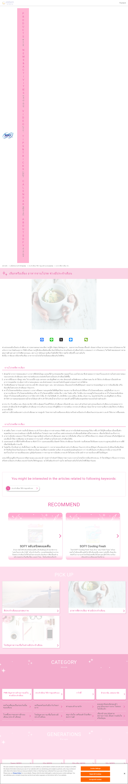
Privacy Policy (17, 773)
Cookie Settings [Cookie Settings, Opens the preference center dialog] (95, 768)
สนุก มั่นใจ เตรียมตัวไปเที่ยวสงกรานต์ (78, 473)
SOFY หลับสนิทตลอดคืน (38, 672)
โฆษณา (71, 741)
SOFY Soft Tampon (8, 687)
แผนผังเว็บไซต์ (42, 746)
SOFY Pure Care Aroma (34, 698)
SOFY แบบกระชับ (87, 672)
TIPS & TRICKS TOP (64, 556)
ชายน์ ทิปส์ (103, 741)
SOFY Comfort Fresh (9, 698)
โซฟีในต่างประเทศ (74, 746)
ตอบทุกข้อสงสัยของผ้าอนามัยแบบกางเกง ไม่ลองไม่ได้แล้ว (109, 464)
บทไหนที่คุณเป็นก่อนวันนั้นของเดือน (15, 464)
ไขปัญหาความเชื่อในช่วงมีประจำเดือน (46, 473)
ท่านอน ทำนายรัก (74, 464)
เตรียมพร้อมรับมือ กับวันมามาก (47, 464)
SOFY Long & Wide (60, 698)
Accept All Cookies (95, 780)
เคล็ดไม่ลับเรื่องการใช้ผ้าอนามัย (108, 539)
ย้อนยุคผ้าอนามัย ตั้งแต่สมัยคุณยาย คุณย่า (109, 531)
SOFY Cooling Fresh (63, 672)
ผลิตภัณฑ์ (9, 741)
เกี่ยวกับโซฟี (10, 746)
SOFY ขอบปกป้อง (109, 672)
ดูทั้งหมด (96, 616)
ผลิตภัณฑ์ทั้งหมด (115, 659)
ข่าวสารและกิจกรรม (44, 741)
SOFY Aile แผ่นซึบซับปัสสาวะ (11, 709)
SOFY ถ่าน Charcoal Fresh (10, 672)
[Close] (124, 773)
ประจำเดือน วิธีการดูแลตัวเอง (22, 246)
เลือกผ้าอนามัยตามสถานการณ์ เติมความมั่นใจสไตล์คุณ (109, 473)
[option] (34, 294)
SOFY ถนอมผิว (6, 676)
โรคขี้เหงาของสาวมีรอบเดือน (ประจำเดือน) (14, 473)
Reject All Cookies (95, 774)
